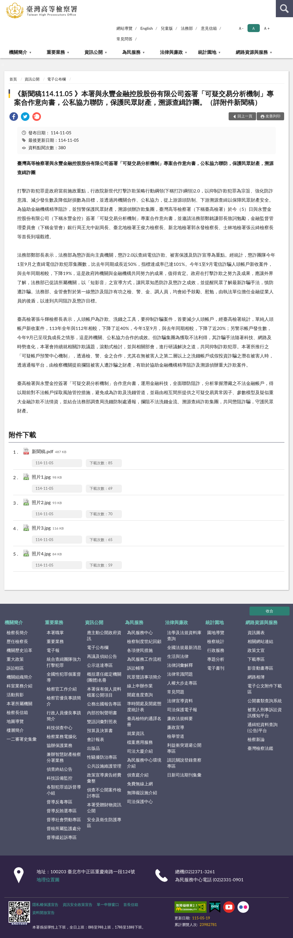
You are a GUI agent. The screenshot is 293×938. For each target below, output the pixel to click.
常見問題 (175, 691)
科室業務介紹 (19, 685)
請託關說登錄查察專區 (184, 762)
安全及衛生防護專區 (104, 822)
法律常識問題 (180, 674)
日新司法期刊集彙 (184, 774)
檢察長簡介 (17, 632)
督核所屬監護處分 (64, 828)
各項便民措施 (140, 650)
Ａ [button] (254, 28)
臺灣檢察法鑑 (260, 748)
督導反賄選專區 (62, 810)
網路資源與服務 (252, 52)
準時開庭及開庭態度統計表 (144, 706)
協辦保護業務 (59, 745)
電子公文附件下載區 (265, 688)
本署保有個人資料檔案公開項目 (104, 691)
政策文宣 (256, 650)
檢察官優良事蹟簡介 (64, 700)
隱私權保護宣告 (45, 904)
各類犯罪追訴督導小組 (64, 789)
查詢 (284, 8)
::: (4, 4)
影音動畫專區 (260, 667)
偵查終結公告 (59, 769)
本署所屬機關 (19, 703)
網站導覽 (124, 28)
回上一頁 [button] (244, 116)
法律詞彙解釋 (180, 665)
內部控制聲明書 (102, 712)
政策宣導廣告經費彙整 (104, 777)
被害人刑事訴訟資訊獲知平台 (265, 712)
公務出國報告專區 (104, 703)
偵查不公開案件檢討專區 (104, 792)
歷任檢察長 (17, 641)
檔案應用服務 (140, 742)
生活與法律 (178, 656)
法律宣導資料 (180, 700)
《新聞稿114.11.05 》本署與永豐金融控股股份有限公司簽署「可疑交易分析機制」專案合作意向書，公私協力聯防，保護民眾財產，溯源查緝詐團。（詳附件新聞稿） (144, 97)
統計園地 (207, 52)
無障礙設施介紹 (142, 792)
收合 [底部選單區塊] (269, 611)
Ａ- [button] (240, 28)
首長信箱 (130, 904)
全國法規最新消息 (184, 647)
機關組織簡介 (19, 676)
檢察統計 (215, 641)
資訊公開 (93, 52)
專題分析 (215, 659)
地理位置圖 (48, 879)
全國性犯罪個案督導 (64, 677)
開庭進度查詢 (140, 694)
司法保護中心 (140, 801)
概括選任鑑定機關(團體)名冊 (104, 677)
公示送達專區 (100, 665)
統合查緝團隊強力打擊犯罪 (64, 662)
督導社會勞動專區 (64, 819)
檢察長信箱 (17, 712)
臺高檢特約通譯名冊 (144, 721)
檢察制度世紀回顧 (144, 641)
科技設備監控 (59, 777)
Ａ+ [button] (266, 28)
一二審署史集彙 (22, 739)
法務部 (187, 28)
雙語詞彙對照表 (102, 721)
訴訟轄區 (15, 667)
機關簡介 (18, 52)
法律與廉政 (171, 52)
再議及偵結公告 (102, 656)
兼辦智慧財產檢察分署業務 (64, 757)
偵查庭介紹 (138, 774)
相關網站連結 (260, 641)
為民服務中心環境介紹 (144, 762)
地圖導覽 (15, 721)
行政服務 (215, 650)
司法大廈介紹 (140, 751)
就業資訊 (135, 733)
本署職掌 (55, 632)
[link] (13, 117)
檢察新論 (256, 739)
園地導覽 (215, 632)
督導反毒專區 (59, 801)
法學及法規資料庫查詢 (184, 635)
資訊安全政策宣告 (77, 904)
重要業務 (56, 52)
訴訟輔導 (135, 667)
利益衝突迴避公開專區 (184, 748)
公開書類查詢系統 (265, 700)
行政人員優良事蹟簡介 (64, 715)
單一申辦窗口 (108, 904)
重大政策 (15, 659)
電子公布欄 (56, 79)
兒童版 (167, 28)
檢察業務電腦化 (62, 736)
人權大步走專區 (182, 682)
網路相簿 (256, 676)
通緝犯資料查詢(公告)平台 (263, 727)
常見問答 (124, 38)
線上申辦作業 (140, 685)
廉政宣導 (175, 727)
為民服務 (131, 52)
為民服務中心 (140, 632)
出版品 (93, 748)
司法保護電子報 (182, 709)
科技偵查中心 (59, 727)
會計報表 (95, 739)
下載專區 (256, 659)
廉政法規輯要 (180, 718)
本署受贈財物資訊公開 (104, 807)
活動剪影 (15, 694)
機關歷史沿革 (19, 650)
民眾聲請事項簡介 (144, 676)
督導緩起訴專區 (62, 837)
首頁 (13, 79)
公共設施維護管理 (104, 765)
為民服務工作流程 (144, 659)
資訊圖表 (256, 632)
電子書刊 (215, 667)
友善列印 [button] (273, 116)
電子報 (53, 650)
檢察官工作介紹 (62, 688)
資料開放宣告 (43, 912)
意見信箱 (209, 28)
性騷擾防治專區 (102, 757)
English (146, 28)
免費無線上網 (140, 783)
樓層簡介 (15, 730)
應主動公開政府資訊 (104, 635)
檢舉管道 (175, 736)
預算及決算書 (100, 730)
